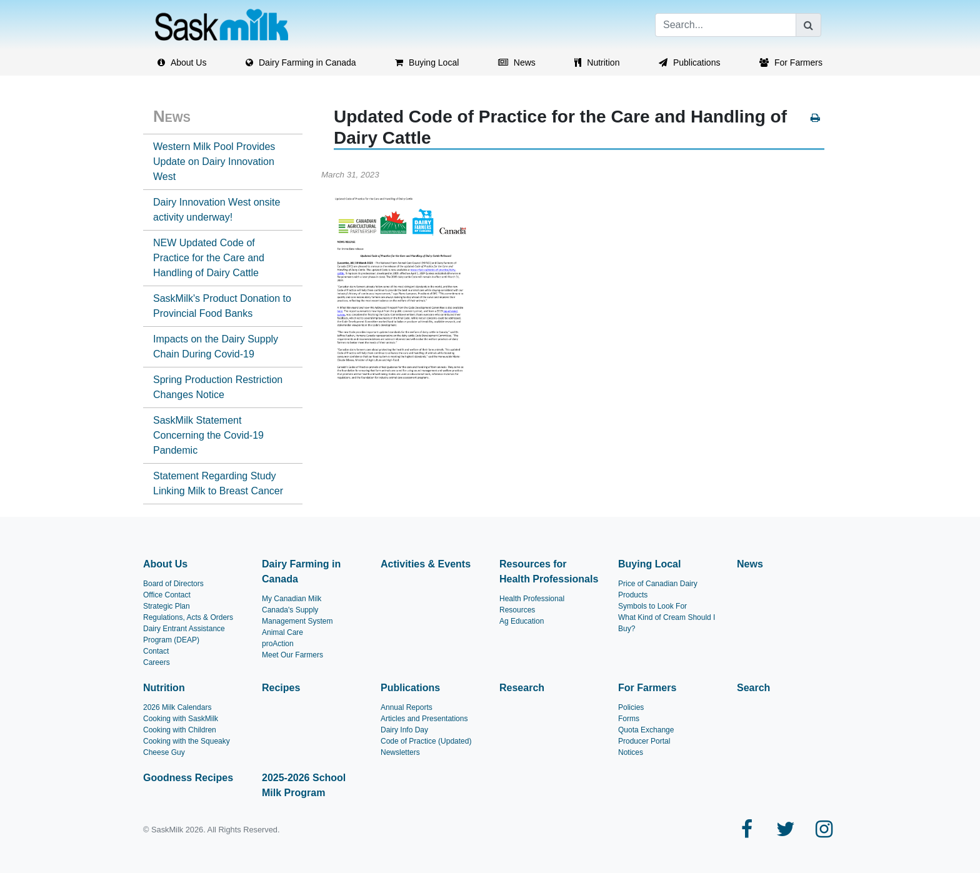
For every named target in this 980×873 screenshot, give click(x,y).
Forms (628, 718)
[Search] (725, 25)
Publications (410, 687)
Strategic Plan (166, 606)
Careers (156, 662)
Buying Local (649, 564)
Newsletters (400, 752)
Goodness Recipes (188, 777)
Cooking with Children (179, 730)
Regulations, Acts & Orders (188, 617)
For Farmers (647, 687)
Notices (630, 752)
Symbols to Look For (652, 606)
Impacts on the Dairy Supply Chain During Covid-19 (215, 346)
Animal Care (282, 632)
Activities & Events (426, 564)
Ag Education (521, 621)
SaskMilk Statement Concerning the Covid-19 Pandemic (208, 435)
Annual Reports (406, 707)
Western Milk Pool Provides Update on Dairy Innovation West (214, 161)
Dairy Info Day (404, 730)
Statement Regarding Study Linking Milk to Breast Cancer (218, 483)
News (172, 116)
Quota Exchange (646, 730)
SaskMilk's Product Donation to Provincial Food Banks (222, 306)
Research (521, 687)
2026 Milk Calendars (177, 707)
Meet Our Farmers (292, 655)
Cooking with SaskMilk (180, 718)
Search (753, 687)
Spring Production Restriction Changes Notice (217, 387)
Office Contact (167, 595)
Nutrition (164, 687)
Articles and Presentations (424, 718)
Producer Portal (644, 741)
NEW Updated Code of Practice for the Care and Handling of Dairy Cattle (208, 257)
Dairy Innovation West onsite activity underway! (216, 209)
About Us (165, 564)
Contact (156, 651)
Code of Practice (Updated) (426, 741)
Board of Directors (173, 583)
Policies (631, 707)
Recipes (281, 687)
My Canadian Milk (291, 598)
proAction (278, 643)
